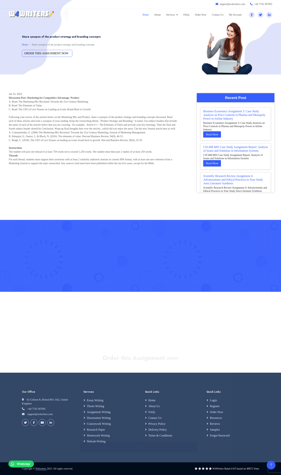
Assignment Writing (99, 412)
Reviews (215, 423)
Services (170, 14)
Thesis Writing (95, 406)
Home (145, 14)
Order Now (200, 14)
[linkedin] (269, 15)
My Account (235, 14)
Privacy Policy (157, 423)
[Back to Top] (271, 465)
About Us (154, 406)
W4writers (41, 468)
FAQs (186, 14)
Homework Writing (98, 435)
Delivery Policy (157, 429)
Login (213, 400)
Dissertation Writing (99, 417)
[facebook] (252, 15)
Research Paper (96, 429)
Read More (212, 134)
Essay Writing (95, 400)
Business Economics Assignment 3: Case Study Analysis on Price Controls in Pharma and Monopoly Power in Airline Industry (234, 115)
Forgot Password (220, 435)
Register (215, 406)
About (157, 14)
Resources (216, 417)
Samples (215, 429)
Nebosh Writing (96, 441)
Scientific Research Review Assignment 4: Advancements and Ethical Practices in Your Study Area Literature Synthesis (233, 179)
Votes (256, 468)
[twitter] (260, 15)
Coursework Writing (99, 423)
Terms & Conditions (160, 435)
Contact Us (218, 14)
